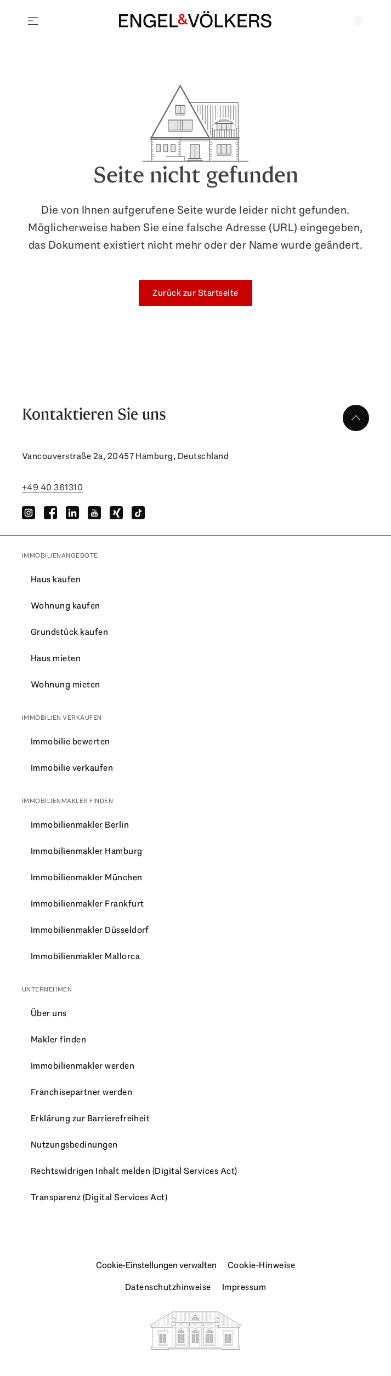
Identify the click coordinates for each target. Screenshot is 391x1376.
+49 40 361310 (52, 487)
